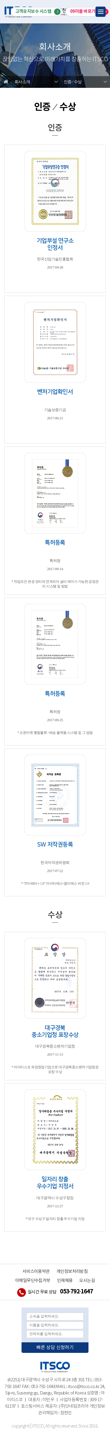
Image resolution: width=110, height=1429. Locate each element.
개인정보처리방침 (72, 1271)
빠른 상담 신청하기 (55, 1347)
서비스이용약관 (36, 1271)
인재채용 (65, 1280)
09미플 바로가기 (89, 11)
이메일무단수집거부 (32, 1280)
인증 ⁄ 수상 (72, 82)
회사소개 (22, 82)
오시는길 (87, 1280)
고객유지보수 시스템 (38, 11)
